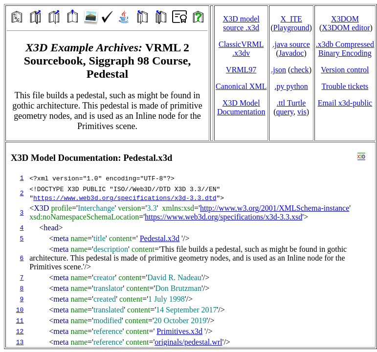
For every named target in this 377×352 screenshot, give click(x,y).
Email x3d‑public (345, 103)
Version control (345, 70)
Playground (291, 27)
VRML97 (241, 70)
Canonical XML (241, 86)
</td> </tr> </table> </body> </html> (190, 244)
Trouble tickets (344, 86)
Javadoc (291, 53)
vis (302, 112)
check (299, 70)
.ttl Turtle (291, 103)
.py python (291, 86)
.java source (291, 44)
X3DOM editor (346, 27)
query (284, 112)
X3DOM (345, 19)
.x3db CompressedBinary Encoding (345, 48)
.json (278, 70)
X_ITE (291, 19)
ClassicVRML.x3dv (241, 48)
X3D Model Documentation (241, 107)
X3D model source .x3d (241, 23)
